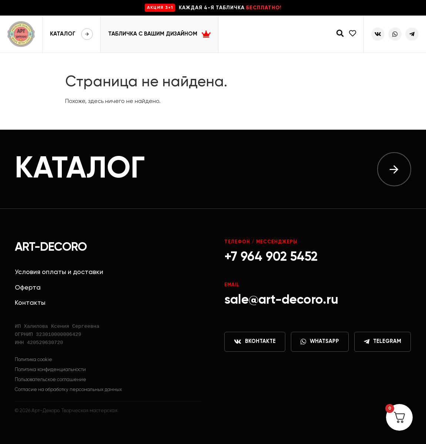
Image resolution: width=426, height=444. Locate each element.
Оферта (28, 287)
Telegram (382, 341)
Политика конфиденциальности (50, 369)
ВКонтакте (255, 341)
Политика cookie (33, 359)
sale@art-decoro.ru (281, 300)
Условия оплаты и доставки (59, 272)
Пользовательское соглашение (50, 379)
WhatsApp (320, 341)
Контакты (30, 303)
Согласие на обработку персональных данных (68, 389)
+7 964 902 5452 (271, 257)
